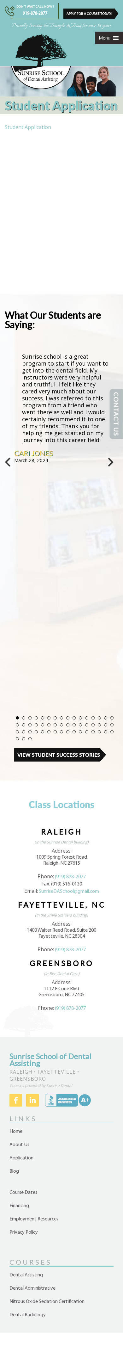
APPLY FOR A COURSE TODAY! (89, 13)
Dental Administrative (32, 1288)
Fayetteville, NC (61, 904)
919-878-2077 (35, 13)
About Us (19, 1144)
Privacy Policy (23, 1232)
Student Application (28, 127)
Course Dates (23, 1192)
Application (21, 1158)
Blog (14, 1171)
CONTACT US (116, 414)
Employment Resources (33, 1219)
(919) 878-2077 (70, 877)
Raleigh (61, 831)
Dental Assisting (26, 1275)
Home (15, 1131)
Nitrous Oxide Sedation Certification (47, 1301)
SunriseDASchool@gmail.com (69, 891)
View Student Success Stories (58, 755)
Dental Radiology (27, 1315)
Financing (19, 1205)
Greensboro (61, 963)
